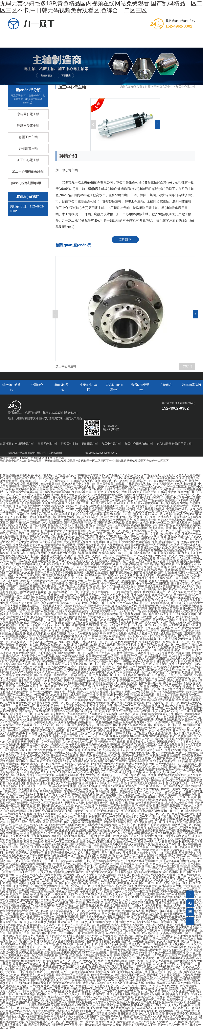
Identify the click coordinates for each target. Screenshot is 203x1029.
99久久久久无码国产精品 (15, 1010)
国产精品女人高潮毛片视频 (130, 725)
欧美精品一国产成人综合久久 (119, 769)
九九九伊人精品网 (135, 611)
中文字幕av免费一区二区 (135, 672)
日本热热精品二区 (63, 578)
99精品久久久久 (181, 849)
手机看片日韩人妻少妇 (116, 597)
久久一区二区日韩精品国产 (21, 650)
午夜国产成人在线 (86, 969)
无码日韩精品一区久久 (177, 883)
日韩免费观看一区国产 (125, 836)
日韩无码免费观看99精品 (60, 852)
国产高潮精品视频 (43, 661)
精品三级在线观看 (181, 736)
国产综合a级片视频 (33, 1019)
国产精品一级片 (43, 1013)
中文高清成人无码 (152, 539)
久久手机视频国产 (16, 819)
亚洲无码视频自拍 (99, 830)
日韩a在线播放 (167, 492)
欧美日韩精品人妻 (154, 772)
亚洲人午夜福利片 (35, 922)
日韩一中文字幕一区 (141, 847)
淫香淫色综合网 (106, 849)
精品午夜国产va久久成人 (83, 1019)
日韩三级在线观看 (120, 952)
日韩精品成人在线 (27, 583)
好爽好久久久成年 (48, 589)
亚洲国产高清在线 (91, 514)
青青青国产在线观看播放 (60, 544)
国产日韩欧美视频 (89, 816)
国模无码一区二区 (27, 525)
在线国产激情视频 (139, 888)
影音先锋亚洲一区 (97, 802)
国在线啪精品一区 (24, 738)
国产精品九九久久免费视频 (109, 758)
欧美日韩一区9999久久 (27, 963)
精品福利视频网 (140, 525)
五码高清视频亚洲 (43, 727)
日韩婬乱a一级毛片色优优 (154, 547)
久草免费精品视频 (53, 503)
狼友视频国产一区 (116, 988)
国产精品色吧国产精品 (78, 522)
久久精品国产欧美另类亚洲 (91, 500)
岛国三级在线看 (129, 700)
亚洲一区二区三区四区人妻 (102, 658)
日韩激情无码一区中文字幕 (112, 525)
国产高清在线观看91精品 (63, 683)
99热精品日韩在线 (164, 536)
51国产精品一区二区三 (19, 722)
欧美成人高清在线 (110, 866)
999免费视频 (18, 780)
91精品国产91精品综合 (21, 888)
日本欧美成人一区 (18, 716)
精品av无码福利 (142, 661)
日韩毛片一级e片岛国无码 (21, 827)
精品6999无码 (125, 1021)
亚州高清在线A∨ (142, 1008)
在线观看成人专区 (51, 605)
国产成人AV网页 (107, 980)
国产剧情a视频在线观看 (36, 497)
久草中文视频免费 (146, 886)
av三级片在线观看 (11, 855)
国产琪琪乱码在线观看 (93, 930)
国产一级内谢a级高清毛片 (79, 980)
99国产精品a (120, 838)
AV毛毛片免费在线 (178, 677)
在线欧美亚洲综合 (24, 777)
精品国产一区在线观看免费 (83, 505)
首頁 (147, 86)
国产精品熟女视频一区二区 (64, 622)
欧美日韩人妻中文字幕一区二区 (72, 847)
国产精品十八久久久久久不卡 (55, 927)
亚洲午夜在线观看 (43, 561)
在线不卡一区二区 (100, 827)
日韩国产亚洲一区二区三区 (165, 972)
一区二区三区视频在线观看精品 (83, 819)
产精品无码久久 (57, 797)
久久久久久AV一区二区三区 (169, 486)
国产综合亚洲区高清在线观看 (45, 919)
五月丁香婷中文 (100, 747)
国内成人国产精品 (27, 874)
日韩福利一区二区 (125, 569)
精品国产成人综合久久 (145, 597)
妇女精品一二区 (126, 841)
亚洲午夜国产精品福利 (112, 600)
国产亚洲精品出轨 (86, 711)
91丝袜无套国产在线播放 (107, 494)
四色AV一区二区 (80, 886)
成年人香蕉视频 (49, 708)
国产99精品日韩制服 (138, 497)
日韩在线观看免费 (74, 547)
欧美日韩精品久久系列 (115, 625)
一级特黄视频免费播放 (107, 722)
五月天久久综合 (105, 1021)
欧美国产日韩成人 (41, 766)
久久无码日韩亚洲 (109, 744)
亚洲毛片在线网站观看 (136, 542)
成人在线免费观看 (89, 852)
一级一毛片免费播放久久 (136, 877)
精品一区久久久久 (189, 536)
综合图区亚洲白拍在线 (177, 683)
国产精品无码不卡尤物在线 (38, 899)
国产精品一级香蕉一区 (121, 719)
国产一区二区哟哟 (150, 883)
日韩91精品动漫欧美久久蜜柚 (102, 1024)
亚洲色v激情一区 (47, 883)
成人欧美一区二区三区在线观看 (35, 689)
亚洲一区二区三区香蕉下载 (78, 924)
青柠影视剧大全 (153, 686)
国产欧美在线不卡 (18, 980)
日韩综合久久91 (37, 553)
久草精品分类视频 (59, 769)
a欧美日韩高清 (57, 922)
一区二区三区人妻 (138, 780)
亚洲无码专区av (56, 935)
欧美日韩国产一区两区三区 (180, 913)
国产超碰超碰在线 (86, 619)
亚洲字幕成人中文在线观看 (181, 1019)
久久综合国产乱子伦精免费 (125, 930)
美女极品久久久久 (99, 616)
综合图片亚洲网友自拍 (183, 827)
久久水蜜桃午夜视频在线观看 (69, 714)
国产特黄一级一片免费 (80, 1021)
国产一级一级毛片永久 (164, 747)
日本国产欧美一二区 (182, 580)
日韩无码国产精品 (29, 844)
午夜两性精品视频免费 (83, 744)
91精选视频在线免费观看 (57, 575)
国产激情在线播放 (149, 705)
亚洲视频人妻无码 (38, 658)
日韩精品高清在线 (91, 727)
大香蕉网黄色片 (186, 963)
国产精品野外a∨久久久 (157, 614)
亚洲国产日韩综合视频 (143, 988)
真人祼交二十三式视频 (179, 802)
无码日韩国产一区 (141, 480)
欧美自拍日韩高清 (93, 933)
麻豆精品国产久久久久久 (150, 996)
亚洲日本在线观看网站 (174, 561)
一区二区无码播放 (40, 736)
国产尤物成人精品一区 (183, 1016)
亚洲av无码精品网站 (150, 569)
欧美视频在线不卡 (24, 927)
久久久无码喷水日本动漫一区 (105, 497)
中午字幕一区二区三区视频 (117, 583)
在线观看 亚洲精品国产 (139, 811)
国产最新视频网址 (131, 614)
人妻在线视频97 (14, 913)
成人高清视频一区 (149, 858)
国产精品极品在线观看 (60, 944)
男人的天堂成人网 (114, 780)
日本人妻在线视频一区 (118, 947)
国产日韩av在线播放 (187, 628)
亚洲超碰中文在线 (27, 644)
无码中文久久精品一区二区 (56, 600)
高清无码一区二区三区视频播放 (148, 944)
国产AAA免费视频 (11, 769)
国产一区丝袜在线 (158, 722)
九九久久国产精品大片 (50, 738)
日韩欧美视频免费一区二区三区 (56, 478)
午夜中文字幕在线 (160, 816)
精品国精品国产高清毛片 (22, 708)
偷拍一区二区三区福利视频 (24, 575)
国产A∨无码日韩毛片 (31, 999)
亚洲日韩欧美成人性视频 (146, 586)
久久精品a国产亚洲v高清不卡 (79, 783)
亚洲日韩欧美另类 (38, 719)
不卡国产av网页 (141, 619)
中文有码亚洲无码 (59, 991)
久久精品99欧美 (111, 899)
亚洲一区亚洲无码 (21, 794)
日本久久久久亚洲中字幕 (15, 550)
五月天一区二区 (124, 813)
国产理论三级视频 (50, 791)
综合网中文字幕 (84, 647)
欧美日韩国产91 (10, 822)
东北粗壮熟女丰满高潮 (45, 716)
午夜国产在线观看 (102, 858)
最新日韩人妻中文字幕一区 (147, 503)
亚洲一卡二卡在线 (21, 1013)
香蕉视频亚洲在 (92, 622)
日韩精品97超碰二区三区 (108, 528)
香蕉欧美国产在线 (24, 478)
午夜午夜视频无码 (187, 619)
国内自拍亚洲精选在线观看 (101, 708)
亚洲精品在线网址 (107, 716)
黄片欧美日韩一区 (67, 899)
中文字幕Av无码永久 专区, (133, 603)
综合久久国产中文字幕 (41, 775)
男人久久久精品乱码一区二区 (80, 664)
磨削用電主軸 (28, 148)
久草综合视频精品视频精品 (74, 722)
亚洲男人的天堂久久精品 (58, 866)
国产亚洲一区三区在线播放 (157, 616)
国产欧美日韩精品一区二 (173, 650)
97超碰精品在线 (60, 533)
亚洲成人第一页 (140, 647)
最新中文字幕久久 (121, 844)
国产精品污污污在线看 (137, 711)
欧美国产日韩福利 (53, 511)
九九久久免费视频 (11, 539)
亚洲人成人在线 (140, 594)
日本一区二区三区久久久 (81, 730)
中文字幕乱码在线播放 (74, 1005)
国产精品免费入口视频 (18, 813)
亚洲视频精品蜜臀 (100, 922)
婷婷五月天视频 (158, 580)
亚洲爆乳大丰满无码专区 (161, 983)
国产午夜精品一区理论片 (25, 522)
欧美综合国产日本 (108, 919)
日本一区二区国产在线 (75, 858)
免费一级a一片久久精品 (102, 628)
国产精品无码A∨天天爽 (163, 608)
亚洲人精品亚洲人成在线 (118, 750)
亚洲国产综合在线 (147, 561)
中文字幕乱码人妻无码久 (42, 641)
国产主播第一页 (156, 680)
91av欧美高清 (140, 691)
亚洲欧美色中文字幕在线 (68, 872)
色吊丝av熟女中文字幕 (115, 594)
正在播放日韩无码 (122, 652)
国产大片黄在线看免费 (99, 733)
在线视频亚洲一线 (32, 800)
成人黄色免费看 (45, 905)
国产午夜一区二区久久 (121, 533)
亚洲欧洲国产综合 (148, 922)
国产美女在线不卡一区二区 (158, 866)
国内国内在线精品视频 (45, 608)
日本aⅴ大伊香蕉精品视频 (101, 824)
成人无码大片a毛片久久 (187, 591)
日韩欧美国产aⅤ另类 (64, 780)
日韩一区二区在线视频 (21, 994)
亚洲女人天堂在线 (21, 614)
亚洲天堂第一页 (90, 899)
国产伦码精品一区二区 (139, 991)
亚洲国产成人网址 (21, 603)
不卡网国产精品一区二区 (115, 999)
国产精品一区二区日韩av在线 (36, 891)
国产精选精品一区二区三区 (165, 725)
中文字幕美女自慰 (16, 944)
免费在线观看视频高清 (24, 492)
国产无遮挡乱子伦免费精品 (86, 902)
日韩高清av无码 (134, 983)
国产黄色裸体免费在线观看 (83, 625)
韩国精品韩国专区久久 (122, 808)
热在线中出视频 (121, 747)
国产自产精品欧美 (122, 996)
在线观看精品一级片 (78, 758)
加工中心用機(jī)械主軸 (28, 171)
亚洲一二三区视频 (74, 628)
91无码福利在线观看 (139, 977)
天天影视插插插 (31, 503)
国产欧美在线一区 (145, 553)
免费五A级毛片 (14, 697)
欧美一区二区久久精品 (149, 794)
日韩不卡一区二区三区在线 (72, 974)
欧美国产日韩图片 (21, 894)
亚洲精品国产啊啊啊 (151, 769)
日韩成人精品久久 (140, 536)
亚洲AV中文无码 (186, 564)
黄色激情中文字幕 (48, 938)
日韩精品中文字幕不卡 (90, 475)
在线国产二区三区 (24, 933)
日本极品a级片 (75, 824)
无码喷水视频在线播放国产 (16, 905)
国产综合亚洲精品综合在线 (52, 886)
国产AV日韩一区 (176, 844)
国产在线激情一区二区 (72, 652)
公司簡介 (42, 37)
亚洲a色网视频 (91, 822)
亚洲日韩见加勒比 (181, 708)
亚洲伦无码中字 (166, 741)
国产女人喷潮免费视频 (53, 583)
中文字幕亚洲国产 (66, 894)
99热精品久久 (173, 791)
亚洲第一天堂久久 (149, 841)
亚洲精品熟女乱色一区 (45, 580)
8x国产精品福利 (158, 827)
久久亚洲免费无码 (187, 478)
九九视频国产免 (103, 675)
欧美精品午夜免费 (116, 902)
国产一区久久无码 (18, 861)
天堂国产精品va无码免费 (109, 522)
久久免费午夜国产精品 (125, 616)
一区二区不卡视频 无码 (151, 891)
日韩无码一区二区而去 (87, 558)
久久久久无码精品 (69, 686)
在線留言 (161, 37)
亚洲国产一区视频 (120, 661)
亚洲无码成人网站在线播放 (157, 575)
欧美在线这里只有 (146, 1010)
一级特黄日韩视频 (87, 697)
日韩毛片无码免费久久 (118, 650)
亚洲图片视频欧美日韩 (21, 949)
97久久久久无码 (96, 808)
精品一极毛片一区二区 (155, 777)
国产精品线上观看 (169, 697)
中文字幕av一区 (65, 566)
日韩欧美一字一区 (138, 869)
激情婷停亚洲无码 (45, 722)
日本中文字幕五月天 (33, 991)
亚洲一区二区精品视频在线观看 (127, 580)
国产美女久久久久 (18, 530)
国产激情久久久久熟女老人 (122, 475)
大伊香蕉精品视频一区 (91, 586)
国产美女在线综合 (24, 677)
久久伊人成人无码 (142, 555)
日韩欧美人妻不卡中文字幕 (67, 719)
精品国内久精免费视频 (125, 994)
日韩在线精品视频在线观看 (16, 475)
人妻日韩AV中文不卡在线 (25, 849)
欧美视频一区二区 (91, 1010)
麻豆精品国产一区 (110, 833)
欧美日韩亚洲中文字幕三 (47, 550)
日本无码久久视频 (29, 680)
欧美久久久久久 (128, 639)
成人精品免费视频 (177, 503)
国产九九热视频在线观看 (44, 636)
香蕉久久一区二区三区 (45, 861)
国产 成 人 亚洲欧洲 (155, 664)
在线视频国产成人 (88, 594)
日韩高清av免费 (58, 747)
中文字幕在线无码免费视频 (128, 702)
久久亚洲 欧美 (127, 788)
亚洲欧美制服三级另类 (72, 941)
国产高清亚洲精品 (39, 1024)
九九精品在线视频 (126, 683)
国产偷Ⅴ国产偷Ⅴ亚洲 (152, 819)
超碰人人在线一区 (155, 1005)
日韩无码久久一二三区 (33, 786)
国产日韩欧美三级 (96, 636)
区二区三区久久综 (91, 908)
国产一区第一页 (138, 960)
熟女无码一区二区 (145, 697)
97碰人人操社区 (90, 597)
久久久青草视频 (173, 822)
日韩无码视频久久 (45, 941)
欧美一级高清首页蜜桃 (81, 849)
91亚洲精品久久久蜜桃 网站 (51, 694)
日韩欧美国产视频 (186, 855)
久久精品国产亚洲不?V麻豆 (65, 996)
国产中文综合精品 (90, 780)
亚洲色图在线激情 (48, 888)
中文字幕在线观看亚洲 (67, 983)
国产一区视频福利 (16, 869)
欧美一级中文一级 (77, 811)
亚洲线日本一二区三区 (80, 503)
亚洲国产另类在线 (116, 761)
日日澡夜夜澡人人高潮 (141, 741)
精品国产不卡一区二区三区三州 (29, 647)
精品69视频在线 (169, 1010)
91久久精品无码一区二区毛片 (28, 877)
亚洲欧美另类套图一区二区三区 (53, 813)
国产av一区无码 (111, 816)
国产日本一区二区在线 (88, 489)
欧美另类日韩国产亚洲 (107, 542)
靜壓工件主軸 (28, 137)
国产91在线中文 (10, 497)
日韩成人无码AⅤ (67, 569)
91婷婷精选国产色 (59, 863)
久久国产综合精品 (108, 924)
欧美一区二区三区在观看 (139, 855)
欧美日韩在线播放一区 (134, 517)
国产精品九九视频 (174, 622)
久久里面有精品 (41, 847)
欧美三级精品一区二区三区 (162, 702)
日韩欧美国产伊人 (165, 661)
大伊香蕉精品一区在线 (149, 802)
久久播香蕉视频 (16, 741)
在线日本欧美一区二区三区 (96, 641)
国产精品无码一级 (163, 600)
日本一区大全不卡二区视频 (116, 697)
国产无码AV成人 (166, 763)
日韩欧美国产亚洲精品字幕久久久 (174, 805)
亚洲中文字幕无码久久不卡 (139, 1024)
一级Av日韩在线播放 (87, 575)
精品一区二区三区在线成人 (46, 802)
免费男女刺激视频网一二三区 (122, 905)
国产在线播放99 (111, 852)
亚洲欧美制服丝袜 (75, 836)
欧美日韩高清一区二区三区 (56, 700)
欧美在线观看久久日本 (60, 999)
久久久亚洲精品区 (176, 750)
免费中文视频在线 (187, 752)
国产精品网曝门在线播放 (138, 833)
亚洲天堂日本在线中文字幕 (139, 852)
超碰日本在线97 (114, 963)
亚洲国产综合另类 (62, 711)
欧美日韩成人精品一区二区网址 (139, 716)
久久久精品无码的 (103, 886)
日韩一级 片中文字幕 (48, 572)
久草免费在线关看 (134, 669)
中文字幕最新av (163, 483)
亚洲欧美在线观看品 (115, 666)
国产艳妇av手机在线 (92, 916)
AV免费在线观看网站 (155, 736)
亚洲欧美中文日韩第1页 (65, 1002)
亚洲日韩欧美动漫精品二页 (106, 811)
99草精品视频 (123, 872)
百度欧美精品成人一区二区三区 (62, 960)
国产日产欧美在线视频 (112, 766)
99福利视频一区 (169, 966)
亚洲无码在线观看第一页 (132, 972)
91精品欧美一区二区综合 (72, 958)
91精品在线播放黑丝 (12, 633)
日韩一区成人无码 (41, 872)
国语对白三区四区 (11, 594)
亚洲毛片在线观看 (86, 833)
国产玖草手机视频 (128, 644)
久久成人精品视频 (179, 1005)
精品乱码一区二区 (51, 669)
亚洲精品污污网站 (16, 536)
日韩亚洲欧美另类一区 (42, 517)
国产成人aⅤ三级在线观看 (28, 639)
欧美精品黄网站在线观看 (31, 797)
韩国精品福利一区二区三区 (67, 658)
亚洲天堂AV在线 (20, 561)
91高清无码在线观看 (141, 902)
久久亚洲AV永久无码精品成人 (116, 894)
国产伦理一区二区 (189, 494)
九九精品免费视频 (50, 874)
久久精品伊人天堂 (56, 744)
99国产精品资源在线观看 (139, 694)
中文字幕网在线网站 (146, 947)
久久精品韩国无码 (116, 960)
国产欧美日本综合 (78, 800)
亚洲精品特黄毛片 (131, 564)
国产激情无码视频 (102, 800)
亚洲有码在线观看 (74, 680)
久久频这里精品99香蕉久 (46, 836)
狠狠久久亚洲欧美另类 (138, 494)
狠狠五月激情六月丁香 (112, 927)
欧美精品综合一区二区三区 (35, 788)
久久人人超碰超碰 (16, 517)
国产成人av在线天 (150, 622)
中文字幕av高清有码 (36, 855)
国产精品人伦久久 (100, 958)
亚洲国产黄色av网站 (165, 985)
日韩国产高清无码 (161, 960)
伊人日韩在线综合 (122, 966)
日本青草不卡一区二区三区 (117, 505)
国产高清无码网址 (29, 511)
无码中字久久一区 (16, 1005)
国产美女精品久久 (80, 528)
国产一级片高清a (125, 858)
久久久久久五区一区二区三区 (168, 863)
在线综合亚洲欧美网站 (86, 777)
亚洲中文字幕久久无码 (14, 630)
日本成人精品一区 (169, 553)
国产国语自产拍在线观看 (110, 741)
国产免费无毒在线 (89, 478)
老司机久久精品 (57, 539)
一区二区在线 (93, 869)
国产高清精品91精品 (17, 661)
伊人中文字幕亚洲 (27, 542)
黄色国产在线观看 (18, 730)
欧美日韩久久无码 (166, 991)
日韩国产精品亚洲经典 (113, 944)
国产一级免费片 (36, 838)
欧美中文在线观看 (44, 1010)
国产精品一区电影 (99, 605)
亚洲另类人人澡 (74, 802)
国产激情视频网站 (107, 791)
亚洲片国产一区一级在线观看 (61, 963)
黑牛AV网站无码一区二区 (182, 996)
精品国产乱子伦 (46, 994)
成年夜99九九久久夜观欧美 (178, 689)
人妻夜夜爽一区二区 (63, 897)
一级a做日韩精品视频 (89, 508)
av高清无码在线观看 (54, 844)
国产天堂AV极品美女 (173, 947)
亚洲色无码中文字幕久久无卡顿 (29, 533)
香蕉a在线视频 (166, 500)
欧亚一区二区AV (109, 877)
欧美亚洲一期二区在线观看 (26, 619)
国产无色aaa (72, 822)
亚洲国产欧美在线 (128, 849)
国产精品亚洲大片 (35, 539)
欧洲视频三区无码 (89, 555)
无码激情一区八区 (166, 555)
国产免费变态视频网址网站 (21, 669)
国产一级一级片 (77, 922)
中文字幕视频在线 (112, 544)
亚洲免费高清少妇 (18, 880)
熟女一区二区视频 (189, 1008)
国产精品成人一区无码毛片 (112, 647)
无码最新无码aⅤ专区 (28, 866)
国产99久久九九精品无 (70, 561)
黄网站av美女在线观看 (180, 908)
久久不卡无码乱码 (123, 830)
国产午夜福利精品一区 (147, 822)
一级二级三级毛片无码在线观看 (164, 924)
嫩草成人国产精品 (150, 949)
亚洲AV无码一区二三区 (180, 769)
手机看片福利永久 (48, 783)
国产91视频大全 (183, 758)
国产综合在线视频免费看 (46, 530)
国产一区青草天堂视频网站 (77, 972)
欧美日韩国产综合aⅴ (156, 708)
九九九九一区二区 (35, 594)
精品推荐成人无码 (94, 883)
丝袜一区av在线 (31, 822)
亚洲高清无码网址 (150, 605)
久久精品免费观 (52, 680)
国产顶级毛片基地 (139, 600)
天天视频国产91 (179, 944)
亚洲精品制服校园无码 (96, 966)
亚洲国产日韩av (25, 761)
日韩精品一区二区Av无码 (146, 625)
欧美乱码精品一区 (111, 855)
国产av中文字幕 (95, 719)
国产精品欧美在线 (121, 572)
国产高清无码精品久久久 (46, 980)
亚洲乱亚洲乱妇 (185, 869)
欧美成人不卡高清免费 (171, 519)
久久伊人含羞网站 (180, 664)
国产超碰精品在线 (63, 697)
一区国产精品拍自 (50, 547)
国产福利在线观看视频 (115, 913)
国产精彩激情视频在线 (179, 830)
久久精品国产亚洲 (180, 655)
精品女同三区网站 (148, 808)
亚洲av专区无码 (70, 603)
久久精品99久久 (59, 480)
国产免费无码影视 (98, 702)
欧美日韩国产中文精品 (104, 1005)
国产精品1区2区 (14, 750)
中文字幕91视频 (25, 489)
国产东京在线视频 (139, 927)
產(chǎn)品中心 (65, 40)
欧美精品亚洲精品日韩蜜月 (129, 827)
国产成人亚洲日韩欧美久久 (112, 503)
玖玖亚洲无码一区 (11, 922)
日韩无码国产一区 (145, 650)
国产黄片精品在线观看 (99, 872)
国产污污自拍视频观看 (172, 572)
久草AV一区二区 (122, 550)
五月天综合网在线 (96, 561)
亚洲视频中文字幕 (180, 639)
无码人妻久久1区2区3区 (75, 494)
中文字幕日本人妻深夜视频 (161, 919)
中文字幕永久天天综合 (75, 938)
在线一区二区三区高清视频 (171, 952)
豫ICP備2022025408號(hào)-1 (101, 452)
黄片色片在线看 (116, 633)
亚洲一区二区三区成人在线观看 (35, 977)
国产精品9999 (108, 1016)
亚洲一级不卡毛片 (29, 625)
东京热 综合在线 (17, 736)
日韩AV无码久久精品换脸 (37, 486)
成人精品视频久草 (18, 580)
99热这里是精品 (111, 777)
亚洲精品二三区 (167, 1021)
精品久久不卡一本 (88, 897)
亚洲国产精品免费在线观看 (159, 874)
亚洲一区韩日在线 (11, 924)
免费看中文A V (34, 672)
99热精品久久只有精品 (166, 672)
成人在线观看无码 (115, 888)
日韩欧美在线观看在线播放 (183, 819)
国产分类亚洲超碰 (24, 883)
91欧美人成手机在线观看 (33, 555)
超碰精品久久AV (162, 594)
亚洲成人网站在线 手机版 (70, 752)
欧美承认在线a (166, 478)
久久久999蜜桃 (163, 977)
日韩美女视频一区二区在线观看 (169, 780)
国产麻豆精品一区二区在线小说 (40, 763)
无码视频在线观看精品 (169, 719)
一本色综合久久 (145, 652)
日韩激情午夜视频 (64, 691)
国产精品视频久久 (186, 838)
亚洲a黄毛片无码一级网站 (155, 641)
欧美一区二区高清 (27, 600)
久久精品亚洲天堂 (118, 586)
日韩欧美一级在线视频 (64, 755)
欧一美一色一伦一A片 (168, 530)
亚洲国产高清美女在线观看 (21, 969)
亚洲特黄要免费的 (152, 836)
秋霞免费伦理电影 (66, 661)
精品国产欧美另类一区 (24, 528)
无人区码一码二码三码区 (133, 755)
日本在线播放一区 (38, 780)
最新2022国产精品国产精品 (54, 761)
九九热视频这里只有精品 (71, 977)
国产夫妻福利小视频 (106, 863)
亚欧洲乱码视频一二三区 (167, 888)
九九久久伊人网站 (77, 511)
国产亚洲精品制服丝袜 (142, 489)
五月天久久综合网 (176, 880)
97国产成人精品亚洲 (146, 933)
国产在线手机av (145, 1021)
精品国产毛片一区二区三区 (116, 1019)
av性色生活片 (131, 777)
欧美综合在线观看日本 (172, 744)
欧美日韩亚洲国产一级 (165, 542)
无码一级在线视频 (67, 908)
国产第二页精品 (171, 788)
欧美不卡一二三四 (36, 480)
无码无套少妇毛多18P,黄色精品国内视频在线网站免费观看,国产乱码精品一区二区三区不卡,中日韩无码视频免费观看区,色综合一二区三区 (84, 460)
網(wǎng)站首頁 (18, 40)
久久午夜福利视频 (115, 492)
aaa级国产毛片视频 (66, 930)
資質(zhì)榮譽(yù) (137, 40)
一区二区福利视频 (111, 664)
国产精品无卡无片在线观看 (47, 730)
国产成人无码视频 (50, 542)
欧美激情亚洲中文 (72, 708)
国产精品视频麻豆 (131, 708)
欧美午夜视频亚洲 (90, 666)
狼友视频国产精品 (112, 738)
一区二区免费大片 (92, 963)
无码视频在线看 (68, 641)
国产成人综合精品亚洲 (41, 808)
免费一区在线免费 (38, 755)
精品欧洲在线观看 (115, 727)
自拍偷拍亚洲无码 (39, 578)
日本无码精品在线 (152, 644)
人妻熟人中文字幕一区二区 (177, 933)
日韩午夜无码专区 (177, 1013)
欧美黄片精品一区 (69, 517)
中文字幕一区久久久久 (128, 511)
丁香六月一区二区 (16, 508)
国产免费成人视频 (91, 905)
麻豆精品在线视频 (141, 838)
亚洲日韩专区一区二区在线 (111, 480)
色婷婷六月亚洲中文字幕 (143, 633)
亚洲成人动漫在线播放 (73, 830)
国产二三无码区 (162, 938)
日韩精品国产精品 (173, 930)
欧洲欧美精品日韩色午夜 (166, 603)
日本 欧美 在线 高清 (121, 802)
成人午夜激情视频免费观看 (120, 622)
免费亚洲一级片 (176, 999)
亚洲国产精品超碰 (180, 955)
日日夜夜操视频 (127, 1013)
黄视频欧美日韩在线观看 (165, 755)
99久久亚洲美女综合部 (166, 647)
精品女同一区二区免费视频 (152, 505)
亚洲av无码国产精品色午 (143, 727)
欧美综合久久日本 (86, 927)
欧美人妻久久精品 (75, 550)
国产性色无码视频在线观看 (83, 738)
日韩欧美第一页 (92, 750)
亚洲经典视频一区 (166, 733)
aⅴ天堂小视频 (124, 886)
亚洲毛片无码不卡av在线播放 (88, 952)
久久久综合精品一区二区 (77, 741)
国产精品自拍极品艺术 (75, 763)
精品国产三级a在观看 (159, 910)
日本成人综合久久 (165, 494)
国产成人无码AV (112, 478)
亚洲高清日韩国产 (115, 489)
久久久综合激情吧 (88, 566)
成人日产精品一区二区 (68, 486)
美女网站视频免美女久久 (28, 544)
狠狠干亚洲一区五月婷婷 (67, 1024)
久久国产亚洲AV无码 (69, 772)
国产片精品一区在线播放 (34, 711)
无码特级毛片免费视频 (148, 550)
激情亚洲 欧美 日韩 (12, 480)
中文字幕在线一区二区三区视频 (49, 988)
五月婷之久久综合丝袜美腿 (29, 996)
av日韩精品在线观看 (76, 644)
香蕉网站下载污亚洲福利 (149, 844)
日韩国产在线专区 (82, 480)
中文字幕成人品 (79, 747)
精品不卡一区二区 (139, 486)
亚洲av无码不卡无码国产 (147, 636)
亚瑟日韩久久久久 (35, 622)
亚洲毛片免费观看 (134, 722)
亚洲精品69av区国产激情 (118, 558)
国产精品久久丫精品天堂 (97, 686)
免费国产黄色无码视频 (140, 763)
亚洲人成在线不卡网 (96, 996)
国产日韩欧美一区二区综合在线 (180, 630)
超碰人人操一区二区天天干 (69, 736)
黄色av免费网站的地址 (63, 786)
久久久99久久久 (166, 935)
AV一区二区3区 (39, 910)
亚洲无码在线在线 (111, 566)
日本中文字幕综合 (167, 694)
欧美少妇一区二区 (137, 786)
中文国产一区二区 (24, 705)
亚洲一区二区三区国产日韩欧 (94, 578)
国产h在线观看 (166, 558)
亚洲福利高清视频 (67, 916)
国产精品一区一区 (125, 705)
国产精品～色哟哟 (63, 508)
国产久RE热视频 (165, 833)
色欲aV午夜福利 (143, 952)
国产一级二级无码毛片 (76, 985)
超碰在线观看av (55, 824)
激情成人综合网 (191, 861)
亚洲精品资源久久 (50, 644)
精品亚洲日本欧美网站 (131, 680)
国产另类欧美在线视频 (110, 483)
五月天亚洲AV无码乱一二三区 (109, 689)
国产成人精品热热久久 (142, 766)
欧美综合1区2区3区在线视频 (97, 841)
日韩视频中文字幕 (124, 922)
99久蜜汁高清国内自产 (173, 988)
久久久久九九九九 (86, 600)
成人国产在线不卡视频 (84, 694)
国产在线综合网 (150, 1002)
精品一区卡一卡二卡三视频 (99, 788)
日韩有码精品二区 (75, 605)
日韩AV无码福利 (144, 935)
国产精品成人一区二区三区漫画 (177, 797)
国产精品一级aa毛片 (63, 555)
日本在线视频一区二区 (35, 897)
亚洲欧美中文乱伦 (110, 797)
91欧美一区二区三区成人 (138, 899)
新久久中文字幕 (165, 738)
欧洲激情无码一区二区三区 (21, 519)
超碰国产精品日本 (180, 872)
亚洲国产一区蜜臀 (32, 666)
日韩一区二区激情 (191, 608)
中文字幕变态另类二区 (18, 758)
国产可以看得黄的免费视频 (104, 752)
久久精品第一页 (22, 941)
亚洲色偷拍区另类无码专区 (107, 630)
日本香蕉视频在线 (16, 1024)
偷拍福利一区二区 (172, 922)
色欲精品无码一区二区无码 (16, 902)
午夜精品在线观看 (179, 891)
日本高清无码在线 (128, 539)
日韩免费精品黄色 (48, 705)
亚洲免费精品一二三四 (106, 591)
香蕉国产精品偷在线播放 (78, 791)
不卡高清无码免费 (188, 500)
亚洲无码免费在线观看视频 (32, 952)
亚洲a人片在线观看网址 (102, 874)
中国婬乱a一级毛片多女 (180, 508)
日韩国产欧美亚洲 (89, 786)
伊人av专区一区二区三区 (54, 725)
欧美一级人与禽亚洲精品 (167, 514)
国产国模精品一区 (190, 766)
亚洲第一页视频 (20, 847)
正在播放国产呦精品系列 (117, 822)
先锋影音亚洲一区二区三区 (87, 988)
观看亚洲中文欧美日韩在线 (43, 483)
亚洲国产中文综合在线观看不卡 (97, 639)
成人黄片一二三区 (176, 644)
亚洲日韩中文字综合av (62, 594)
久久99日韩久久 (187, 763)
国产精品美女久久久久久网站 (76, 614)
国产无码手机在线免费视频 (164, 974)
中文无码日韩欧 (167, 766)
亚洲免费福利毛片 (62, 633)
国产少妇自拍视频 (165, 566)
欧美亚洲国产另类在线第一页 (61, 966)
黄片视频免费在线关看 (172, 775)
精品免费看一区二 (124, 958)
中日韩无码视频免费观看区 (53, 777)
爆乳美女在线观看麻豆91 (178, 625)
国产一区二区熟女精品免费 (72, 689)
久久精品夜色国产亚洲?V (87, 492)
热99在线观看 (24, 675)
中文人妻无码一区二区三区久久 (55, 475)
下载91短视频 (144, 719)
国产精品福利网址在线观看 (97, 683)
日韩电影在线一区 (146, 966)
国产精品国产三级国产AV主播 (100, 517)
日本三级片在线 (46, 686)
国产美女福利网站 (136, 608)
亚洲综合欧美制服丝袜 (115, 880)
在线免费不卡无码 (99, 550)
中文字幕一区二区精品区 (153, 675)
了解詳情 (187, 366)
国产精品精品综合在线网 (54, 492)
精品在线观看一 (113, 514)
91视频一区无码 (109, 805)
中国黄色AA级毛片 (62, 1016)
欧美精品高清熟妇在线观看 (164, 611)
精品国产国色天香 (118, 916)
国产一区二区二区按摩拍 (134, 824)
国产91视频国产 (177, 680)
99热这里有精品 (170, 533)
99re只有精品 (173, 686)
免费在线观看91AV (131, 1005)
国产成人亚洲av (181, 522)
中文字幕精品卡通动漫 (74, 705)
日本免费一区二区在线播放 (42, 733)
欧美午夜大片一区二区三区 (38, 908)
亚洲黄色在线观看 (97, 572)
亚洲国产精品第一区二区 (173, 589)
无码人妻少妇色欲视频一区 (121, 819)
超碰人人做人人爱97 (124, 605)
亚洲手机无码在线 (167, 902)
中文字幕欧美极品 (39, 702)
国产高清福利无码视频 (93, 661)
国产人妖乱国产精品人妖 (28, 824)
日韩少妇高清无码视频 (53, 528)
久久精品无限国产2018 (139, 738)
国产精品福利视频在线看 (159, 564)
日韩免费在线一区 (169, 489)
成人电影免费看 (145, 558)
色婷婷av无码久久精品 (155, 849)
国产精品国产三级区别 (29, 816)
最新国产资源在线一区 (95, 994)
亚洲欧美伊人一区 (87, 999)
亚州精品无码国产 (142, 530)
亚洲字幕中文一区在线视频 (44, 741)
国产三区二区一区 (32, 744)
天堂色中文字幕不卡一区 (106, 611)
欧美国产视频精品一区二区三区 (20, 558)
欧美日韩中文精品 (137, 522)
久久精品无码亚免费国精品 (141, 861)
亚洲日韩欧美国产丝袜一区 (181, 569)
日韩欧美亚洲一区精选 (86, 769)
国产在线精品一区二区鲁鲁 (116, 794)
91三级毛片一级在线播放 (140, 775)
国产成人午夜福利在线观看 (139, 941)
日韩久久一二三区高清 (112, 783)
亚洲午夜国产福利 (69, 750)
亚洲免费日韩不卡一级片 (119, 908)
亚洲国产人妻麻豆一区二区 (104, 669)
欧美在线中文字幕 (147, 533)
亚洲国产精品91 (46, 933)
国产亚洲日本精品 (166, 899)
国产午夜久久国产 (113, 991)
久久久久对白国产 (86, 805)
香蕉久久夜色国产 (87, 1016)
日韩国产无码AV (93, 947)
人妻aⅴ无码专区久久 (58, 672)
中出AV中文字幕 (186, 669)
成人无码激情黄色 (18, 608)
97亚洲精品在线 (46, 652)
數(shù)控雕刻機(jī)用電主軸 (30, 183)
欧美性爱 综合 (165, 855)
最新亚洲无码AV (90, 913)
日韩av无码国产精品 (131, 628)
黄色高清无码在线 (94, 983)
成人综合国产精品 (171, 633)
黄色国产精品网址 (171, 727)
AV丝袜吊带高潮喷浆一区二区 (106, 977)
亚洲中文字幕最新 (132, 924)
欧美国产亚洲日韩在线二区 (169, 877)
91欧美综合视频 (84, 700)
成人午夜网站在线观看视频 (173, 652)
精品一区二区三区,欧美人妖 (86, 650)
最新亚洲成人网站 (132, 658)
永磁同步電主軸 (28, 114)
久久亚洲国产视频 (24, 652)
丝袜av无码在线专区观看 (125, 736)
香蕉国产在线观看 (113, 786)
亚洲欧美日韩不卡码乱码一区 (55, 489)
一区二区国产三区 (16, 494)
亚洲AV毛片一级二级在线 (152, 955)
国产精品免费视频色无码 (56, 558)
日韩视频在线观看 (62, 647)
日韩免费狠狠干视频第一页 (35, 591)
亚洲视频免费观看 (53, 811)
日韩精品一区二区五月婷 (18, 597)
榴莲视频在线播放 (16, 636)
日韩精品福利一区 (111, 694)
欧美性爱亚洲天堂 (72, 733)
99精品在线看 (93, 888)
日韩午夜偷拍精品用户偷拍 (110, 847)
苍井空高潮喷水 (138, 761)
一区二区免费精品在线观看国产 (103, 861)
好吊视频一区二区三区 (133, 730)
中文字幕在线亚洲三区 (59, 619)
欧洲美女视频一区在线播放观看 (110, 1008)
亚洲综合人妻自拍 (173, 705)
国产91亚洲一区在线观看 (176, 597)
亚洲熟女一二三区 (165, 1008)
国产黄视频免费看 (145, 572)
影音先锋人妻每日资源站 (76, 589)
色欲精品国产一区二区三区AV (28, 747)
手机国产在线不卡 (133, 910)
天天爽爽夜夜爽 (20, 836)
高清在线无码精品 (38, 514)
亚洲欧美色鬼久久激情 (176, 994)
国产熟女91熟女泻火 (37, 697)
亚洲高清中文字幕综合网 (43, 1005)
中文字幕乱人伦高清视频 (43, 494)
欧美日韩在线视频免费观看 (81, 794)
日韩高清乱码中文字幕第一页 (42, 924)
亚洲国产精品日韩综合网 (119, 508)
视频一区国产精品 (173, 858)
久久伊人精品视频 (160, 578)
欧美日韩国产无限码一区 (140, 544)
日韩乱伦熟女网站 (67, 727)
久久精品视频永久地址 (150, 908)
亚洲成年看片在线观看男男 (139, 797)
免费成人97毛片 (163, 838)
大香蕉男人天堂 (28, 628)
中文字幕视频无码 (148, 788)
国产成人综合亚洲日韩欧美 (139, 589)
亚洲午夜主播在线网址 (174, 916)
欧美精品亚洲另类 (73, 572)
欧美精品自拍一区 (120, 636)
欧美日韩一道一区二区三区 (102, 655)
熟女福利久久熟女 (63, 536)
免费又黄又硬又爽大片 (77, 542)
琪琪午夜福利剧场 (136, 528)
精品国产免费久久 (72, 636)
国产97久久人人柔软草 (67, 788)
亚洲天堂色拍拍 (33, 841)
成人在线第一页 (56, 1019)
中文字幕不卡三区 (166, 847)
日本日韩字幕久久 (182, 583)
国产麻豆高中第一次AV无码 (38, 958)
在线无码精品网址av (138, 483)
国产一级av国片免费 (46, 603)
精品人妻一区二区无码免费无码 (94, 813)
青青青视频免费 (106, 1013)
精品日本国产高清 (154, 677)
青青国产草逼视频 (16, 578)
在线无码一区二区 (132, 655)
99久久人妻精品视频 (151, 1013)
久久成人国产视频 (168, 941)
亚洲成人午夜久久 (128, 1002)
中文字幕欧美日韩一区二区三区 (110, 985)
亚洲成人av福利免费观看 (152, 800)
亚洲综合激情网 (9, 503)
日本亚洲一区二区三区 (179, 539)
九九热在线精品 (128, 1016)
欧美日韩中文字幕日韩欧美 (77, 716)
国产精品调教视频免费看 (113, 969)
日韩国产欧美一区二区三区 (85, 949)
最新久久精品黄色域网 (160, 669)
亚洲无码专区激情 (164, 619)
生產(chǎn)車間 (89, 40)
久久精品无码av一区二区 (15, 727)
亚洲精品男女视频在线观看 (150, 872)
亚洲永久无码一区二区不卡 (148, 999)
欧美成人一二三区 (113, 775)
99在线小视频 (131, 866)
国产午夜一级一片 (150, 683)
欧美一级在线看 (63, 766)
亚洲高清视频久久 (35, 833)
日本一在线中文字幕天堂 (52, 949)
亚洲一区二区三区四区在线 (69, 702)
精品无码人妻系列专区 (29, 852)
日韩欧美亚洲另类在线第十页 (34, 983)
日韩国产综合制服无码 (176, 841)
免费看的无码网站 (80, 539)
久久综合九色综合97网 (75, 608)
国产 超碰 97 (141, 747)
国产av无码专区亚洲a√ (136, 752)
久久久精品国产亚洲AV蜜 (114, 619)
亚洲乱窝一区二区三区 (75, 630)
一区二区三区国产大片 (115, 555)
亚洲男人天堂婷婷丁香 (43, 830)
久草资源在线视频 (107, 614)
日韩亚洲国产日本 (86, 944)
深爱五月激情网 (45, 597)
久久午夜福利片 (153, 791)
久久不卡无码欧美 (125, 675)
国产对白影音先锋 (72, 869)
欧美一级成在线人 (161, 517)
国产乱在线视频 (108, 730)
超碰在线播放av (126, 547)
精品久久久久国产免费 (142, 492)
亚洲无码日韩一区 (53, 625)
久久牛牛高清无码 (160, 730)
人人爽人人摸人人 (69, 994)
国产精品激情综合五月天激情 (23, 811)
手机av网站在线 (90, 775)
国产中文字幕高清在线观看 (167, 691)
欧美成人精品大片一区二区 (95, 569)
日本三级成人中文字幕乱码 (144, 783)
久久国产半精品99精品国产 (170, 480)
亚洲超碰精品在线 (53, 505)
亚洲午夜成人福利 (48, 677)
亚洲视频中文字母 (101, 705)
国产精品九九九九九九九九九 (159, 475)
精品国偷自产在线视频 (138, 566)
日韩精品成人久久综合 (14, 985)
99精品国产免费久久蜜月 (46, 616)
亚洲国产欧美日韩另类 (90, 536)
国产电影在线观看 (78, 564)
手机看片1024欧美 (104, 539)
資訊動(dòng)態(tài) (113, 40)
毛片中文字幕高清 (11, 569)
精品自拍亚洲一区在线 (35, 1008)
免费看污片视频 (162, 497)
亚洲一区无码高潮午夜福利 (40, 955)
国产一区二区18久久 (20, 694)
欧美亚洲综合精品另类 (150, 830)
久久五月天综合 (153, 511)
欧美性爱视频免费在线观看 (107, 763)
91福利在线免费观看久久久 (157, 714)
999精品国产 (103, 725)
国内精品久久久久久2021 (57, 805)
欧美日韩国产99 (53, 822)
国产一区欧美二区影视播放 (107, 608)
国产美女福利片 (31, 805)
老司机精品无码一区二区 (130, 974)
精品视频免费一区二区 (71, 808)
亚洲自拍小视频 (169, 861)
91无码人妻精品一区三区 (157, 905)
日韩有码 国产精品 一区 (48, 794)
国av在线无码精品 (120, 500)
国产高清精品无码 (141, 666)
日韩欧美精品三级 (80, 675)
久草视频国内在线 (94, 955)
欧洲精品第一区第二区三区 (59, 586)
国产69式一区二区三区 (107, 589)
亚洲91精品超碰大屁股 (83, 797)
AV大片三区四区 (52, 522)
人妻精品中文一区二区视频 (38, 655)
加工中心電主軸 (28, 160)
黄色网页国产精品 (126, 641)
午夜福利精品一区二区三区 (115, 553)
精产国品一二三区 (181, 722)
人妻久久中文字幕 (99, 652)
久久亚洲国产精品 (145, 500)
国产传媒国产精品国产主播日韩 (70, 1008)
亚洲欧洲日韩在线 (24, 783)
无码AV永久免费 (189, 555)
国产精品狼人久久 (18, 616)
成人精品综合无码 (83, 672)
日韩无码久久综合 (39, 536)
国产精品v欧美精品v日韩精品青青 (170, 761)
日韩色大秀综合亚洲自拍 (41, 750)
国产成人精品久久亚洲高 (45, 630)
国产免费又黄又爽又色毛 (49, 758)
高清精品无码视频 (67, 775)
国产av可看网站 (176, 894)
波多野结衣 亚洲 (120, 691)
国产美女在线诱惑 (39, 508)
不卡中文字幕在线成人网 (31, 683)
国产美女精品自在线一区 (84, 583)
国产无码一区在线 (181, 675)
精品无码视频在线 (189, 661)
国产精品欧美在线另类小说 (116, 935)
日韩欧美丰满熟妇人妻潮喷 (177, 958)
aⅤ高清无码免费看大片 (38, 752)
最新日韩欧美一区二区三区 (88, 533)
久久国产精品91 (14, 733)
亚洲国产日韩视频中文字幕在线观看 (153, 969)
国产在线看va (152, 930)
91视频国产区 (191, 725)
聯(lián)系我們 (184, 40)
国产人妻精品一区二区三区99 (111, 530)
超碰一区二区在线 (184, 641)
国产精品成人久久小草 (134, 863)
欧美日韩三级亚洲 (67, 597)
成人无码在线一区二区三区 (16, 611)
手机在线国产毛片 (67, 891)
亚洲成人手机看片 (38, 633)
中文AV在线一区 (55, 800)
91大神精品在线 (31, 960)
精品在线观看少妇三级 (150, 508)
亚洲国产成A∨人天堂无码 (120, 891)
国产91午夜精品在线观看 (92, 691)
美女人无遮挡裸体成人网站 (22, 605)
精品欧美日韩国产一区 (156, 591)
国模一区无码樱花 (107, 700)
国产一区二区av (171, 808)
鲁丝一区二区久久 (132, 919)
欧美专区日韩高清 (30, 966)
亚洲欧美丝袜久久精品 (64, 514)
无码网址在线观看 (86, 877)
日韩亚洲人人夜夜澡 (138, 963)
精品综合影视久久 (50, 628)
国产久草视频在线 (95, 580)
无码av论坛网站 (10, 863)
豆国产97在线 (87, 894)
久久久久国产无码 (164, 963)
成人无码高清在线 (61, 910)
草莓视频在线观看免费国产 (83, 880)
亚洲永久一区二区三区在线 (61, 841)
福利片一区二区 (159, 522)
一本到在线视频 (9, 744)
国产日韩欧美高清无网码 (169, 666)
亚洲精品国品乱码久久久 (179, 550)
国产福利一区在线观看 (46, 664)
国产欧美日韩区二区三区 (145, 689)
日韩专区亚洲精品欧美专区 (69, 497)
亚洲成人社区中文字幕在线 (78, 483)
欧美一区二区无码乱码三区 (56, 969)
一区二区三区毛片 (85, 910)
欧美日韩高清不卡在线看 (82, 935)
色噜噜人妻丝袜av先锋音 (60, 816)
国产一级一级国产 (41, 691)
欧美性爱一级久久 (110, 711)
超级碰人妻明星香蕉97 (150, 894)
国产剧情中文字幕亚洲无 (26, 564)
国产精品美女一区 (148, 958)
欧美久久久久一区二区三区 (35, 947)
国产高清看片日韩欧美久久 (130, 578)
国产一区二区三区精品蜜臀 (165, 980)
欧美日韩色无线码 (131, 677)
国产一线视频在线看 (22, 589)
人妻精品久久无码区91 (103, 714)
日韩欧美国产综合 (50, 519)
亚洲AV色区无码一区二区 (139, 478)
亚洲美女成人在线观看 (27, 500)
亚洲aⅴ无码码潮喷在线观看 (80, 519)
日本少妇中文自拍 (99, 836)
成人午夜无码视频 (116, 486)
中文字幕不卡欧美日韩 (149, 1019)
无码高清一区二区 (76, 827)
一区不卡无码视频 (107, 677)
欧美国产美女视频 (45, 614)
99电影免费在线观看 (61, 877)
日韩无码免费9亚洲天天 (177, 783)
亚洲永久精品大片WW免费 (147, 880)
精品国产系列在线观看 (104, 564)
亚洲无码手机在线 (187, 927)
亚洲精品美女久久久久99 (39, 772)
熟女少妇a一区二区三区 (177, 949)
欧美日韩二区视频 (129, 874)
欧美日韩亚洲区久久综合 (54, 525)
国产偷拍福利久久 (86, 866)
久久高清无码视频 (156, 655)
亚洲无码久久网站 (168, 544)
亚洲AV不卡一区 (172, 1002)
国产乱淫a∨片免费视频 (154, 1016)
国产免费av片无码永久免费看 (120, 575)
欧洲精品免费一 (43, 894)
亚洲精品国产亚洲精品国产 (115, 519)
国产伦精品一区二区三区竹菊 (71, 591)
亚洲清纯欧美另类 (109, 910)
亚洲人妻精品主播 (130, 772)
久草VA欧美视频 (125, 800)
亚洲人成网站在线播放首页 (73, 611)
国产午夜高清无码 (16, 702)
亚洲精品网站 (132, 664)
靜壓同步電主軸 (28, 125)
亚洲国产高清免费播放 (27, 505)
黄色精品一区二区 (74, 874)
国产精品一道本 (128, 714)
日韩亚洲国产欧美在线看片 (134, 938)
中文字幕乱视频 (167, 852)
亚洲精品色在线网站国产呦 (21, 791)
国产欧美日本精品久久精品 (104, 941)
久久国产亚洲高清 (75, 616)
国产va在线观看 (45, 611)
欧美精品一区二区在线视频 (166, 786)
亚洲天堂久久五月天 (137, 514)
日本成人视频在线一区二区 (64, 838)
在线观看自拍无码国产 (149, 750)
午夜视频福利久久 (91, 891)
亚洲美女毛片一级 (169, 1024)
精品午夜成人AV (179, 800)
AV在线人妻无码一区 (119, 933)
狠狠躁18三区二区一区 (169, 811)
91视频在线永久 (82, 863)
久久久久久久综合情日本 (57, 500)
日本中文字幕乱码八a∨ (64, 913)
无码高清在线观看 (11, 622)
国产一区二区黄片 (101, 511)
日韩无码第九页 (160, 824)
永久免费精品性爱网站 (46, 858)
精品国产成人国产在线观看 (32, 1002)
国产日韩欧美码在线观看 (61, 639)
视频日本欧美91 (87, 553)
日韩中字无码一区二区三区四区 (133, 733)
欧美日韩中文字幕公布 (120, 955)
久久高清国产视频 (183, 813)
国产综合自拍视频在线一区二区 (75, 1013)
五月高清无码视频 (170, 886)
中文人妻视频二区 (27, 725)
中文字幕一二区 (14, 972)
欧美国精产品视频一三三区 (139, 744)
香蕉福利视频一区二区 (154, 639)
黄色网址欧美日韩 (185, 483)
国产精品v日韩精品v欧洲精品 (98, 755)
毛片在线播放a (60, 855)
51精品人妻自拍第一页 (128, 686)
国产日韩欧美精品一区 (53, 650)
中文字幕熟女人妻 (188, 741)
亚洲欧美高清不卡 (131, 791)
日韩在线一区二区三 (121, 561)
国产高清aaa (170, 605)
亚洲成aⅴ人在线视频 (103, 938)
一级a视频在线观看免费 (119, 1010)
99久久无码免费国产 (177, 836)
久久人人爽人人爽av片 (159, 628)
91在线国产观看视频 (177, 794)
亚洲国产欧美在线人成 (22, 938)
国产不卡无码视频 (162, 869)
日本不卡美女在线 (189, 566)
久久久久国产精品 (86, 766)
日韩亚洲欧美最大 (41, 930)
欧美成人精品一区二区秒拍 (42, 972)
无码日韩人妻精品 (163, 525)
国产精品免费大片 (70, 883)
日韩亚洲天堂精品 (83, 525)
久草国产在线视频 (75, 669)
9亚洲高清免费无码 (16, 988)
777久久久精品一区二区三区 (36, 566)
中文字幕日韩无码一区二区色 (179, 716)
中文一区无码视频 (163, 752)
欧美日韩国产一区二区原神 (21, 547)
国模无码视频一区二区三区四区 (88, 844)
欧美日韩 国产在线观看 (30, 935)
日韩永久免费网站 (54, 849)
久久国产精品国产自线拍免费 (163, 658)
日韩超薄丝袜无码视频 (67, 947)
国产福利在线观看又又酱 (122, 883)
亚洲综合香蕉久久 (54, 564)
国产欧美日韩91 (131, 591)
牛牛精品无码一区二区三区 (142, 630)
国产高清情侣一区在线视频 (51, 675)
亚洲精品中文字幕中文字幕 (98, 1002)
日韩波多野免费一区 (135, 816)
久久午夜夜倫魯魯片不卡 (90, 633)
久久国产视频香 (161, 758)
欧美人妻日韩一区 (163, 927)
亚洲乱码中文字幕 (190, 852)
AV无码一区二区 (98, 736)
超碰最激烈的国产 (176, 636)
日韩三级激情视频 (29, 586)
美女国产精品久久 (174, 586)
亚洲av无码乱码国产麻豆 (15, 664)
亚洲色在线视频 (105, 972)
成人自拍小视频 (93, 486)
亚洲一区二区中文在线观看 (45, 819)
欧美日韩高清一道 (145, 519)
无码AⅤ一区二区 (184, 905)
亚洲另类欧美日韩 (88, 544)
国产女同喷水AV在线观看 (39, 569)
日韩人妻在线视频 (72, 580)
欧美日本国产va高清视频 (136, 805)
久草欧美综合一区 (117, 536)
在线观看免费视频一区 (77, 530)
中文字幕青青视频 (115, 869)
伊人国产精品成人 (27, 700)
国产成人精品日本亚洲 (101, 547)
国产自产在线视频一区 (97, 838)
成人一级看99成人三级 (70, 655)
